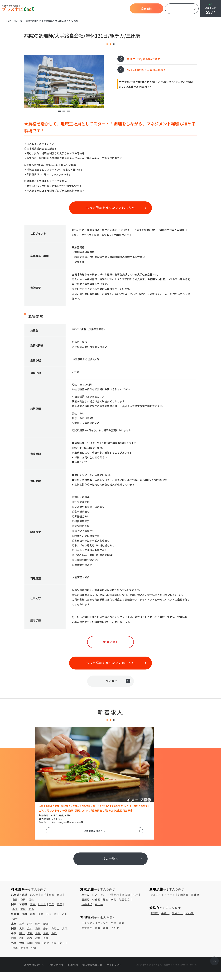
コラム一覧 (122, 8)
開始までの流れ (82, 8)
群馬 (31, 909)
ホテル (85, 894)
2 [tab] (63, 111)
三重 (22, 923)
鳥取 (38, 933)
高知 (30, 938)
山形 (15, 899)
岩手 (43, 894)
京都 (30, 928)
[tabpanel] (64, 81)
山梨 (33, 914)
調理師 (155, 913)
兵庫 (65, 928)
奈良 (46, 928)
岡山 (22, 933)
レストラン (99, 894)
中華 (114, 923)
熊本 (15, 947)
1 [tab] (59, 111)
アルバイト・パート (163, 894)
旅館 (106, 899)
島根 (46, 933)
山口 (54, 933)
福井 (15, 919)
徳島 (38, 938)
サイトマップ (114, 964)
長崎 (54, 943)
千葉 (51, 904)
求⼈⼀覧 (18, 20)
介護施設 (113, 894)
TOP (42, 8)
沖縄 (34, 947)
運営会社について (34, 964)
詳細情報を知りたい (94, 831)
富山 (57, 914)
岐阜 (38, 923)
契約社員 (183, 894)
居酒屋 (85, 899)
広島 (30, 933)
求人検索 (97, 8)
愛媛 (46, 938)
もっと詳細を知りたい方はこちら (110, 207)
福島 (31, 899)
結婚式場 (86, 904)
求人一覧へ (110, 858)
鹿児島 (25, 947)
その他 (99, 904)
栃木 (15, 909)
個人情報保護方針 (92, 964)
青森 (60, 894)
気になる (109, 8)
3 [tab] (68, 111)
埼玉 (60, 904)
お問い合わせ (56, 964)
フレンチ (103, 923)
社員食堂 (124, 899)
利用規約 (73, 964)
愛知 (46, 923)
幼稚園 (96, 899)
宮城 (51, 894)
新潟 (49, 914)
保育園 (126, 894)
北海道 (34, 894)
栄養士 (165, 913)
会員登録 (146, 8)
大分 (62, 943)
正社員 (195, 894)
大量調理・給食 (90, 927)
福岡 (30, 943)
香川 (22, 938)
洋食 (106, 927)
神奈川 (42, 904)
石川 (65, 914)
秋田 (23, 899)
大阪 (22, 928)
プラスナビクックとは (59, 8)
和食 (122, 923)
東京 (33, 904)
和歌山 (55, 928)
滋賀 (38, 928)
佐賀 (46, 943)
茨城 (23, 909)
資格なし (177, 913)
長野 (41, 914)
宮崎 (38, 943)
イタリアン (88, 923)
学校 (135, 894)
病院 (114, 899)
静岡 (30, 923)
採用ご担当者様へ (181, 8)
